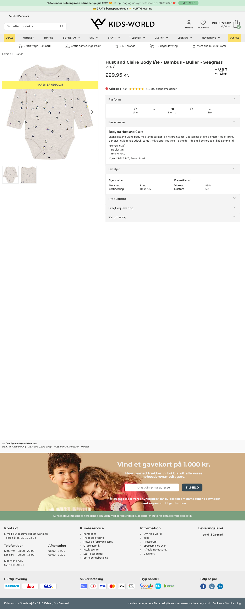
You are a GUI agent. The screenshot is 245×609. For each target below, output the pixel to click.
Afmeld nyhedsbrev (155, 549)
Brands (48, 37)
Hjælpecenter (91, 549)
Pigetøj (85, 446)
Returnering (117, 217)
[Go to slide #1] (10, 175)
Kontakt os (89, 533)
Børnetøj (71, 37)
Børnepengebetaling (95, 557)
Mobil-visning (233, 603)
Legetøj (185, 37)
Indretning (210, 37)
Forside (6, 54)
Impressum (183, 603)
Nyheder (28, 37)
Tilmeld (192, 487)
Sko (93, 37)
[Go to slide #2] (28, 175)
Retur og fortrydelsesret (98, 541)
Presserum (150, 541)
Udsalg (234, 37)
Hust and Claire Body (39, 446)
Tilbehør (137, 37)
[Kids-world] (122, 24)
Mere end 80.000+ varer (209, 46)
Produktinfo (117, 199)
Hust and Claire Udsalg (66, 446)
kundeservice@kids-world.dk (30, 533)
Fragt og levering (120, 208)
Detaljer (114, 169)
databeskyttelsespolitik (177, 516)
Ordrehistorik (91, 545)
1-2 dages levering (164, 46)
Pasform (114, 99)
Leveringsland (201, 603)
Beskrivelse (116, 122)
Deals (9, 37)
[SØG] (62, 26)
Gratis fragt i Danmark (35, 46)
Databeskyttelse (164, 603)
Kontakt (11, 528)
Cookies (217, 603)
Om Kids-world (153, 533)
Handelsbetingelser (139, 603)
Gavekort (149, 553)
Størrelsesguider (93, 553)
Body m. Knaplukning (14, 446)
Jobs (146, 537)
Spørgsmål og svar (155, 545)
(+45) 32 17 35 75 (25, 537)
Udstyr (161, 37)
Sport (114, 37)
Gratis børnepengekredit (83, 46)
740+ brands (125, 46)
